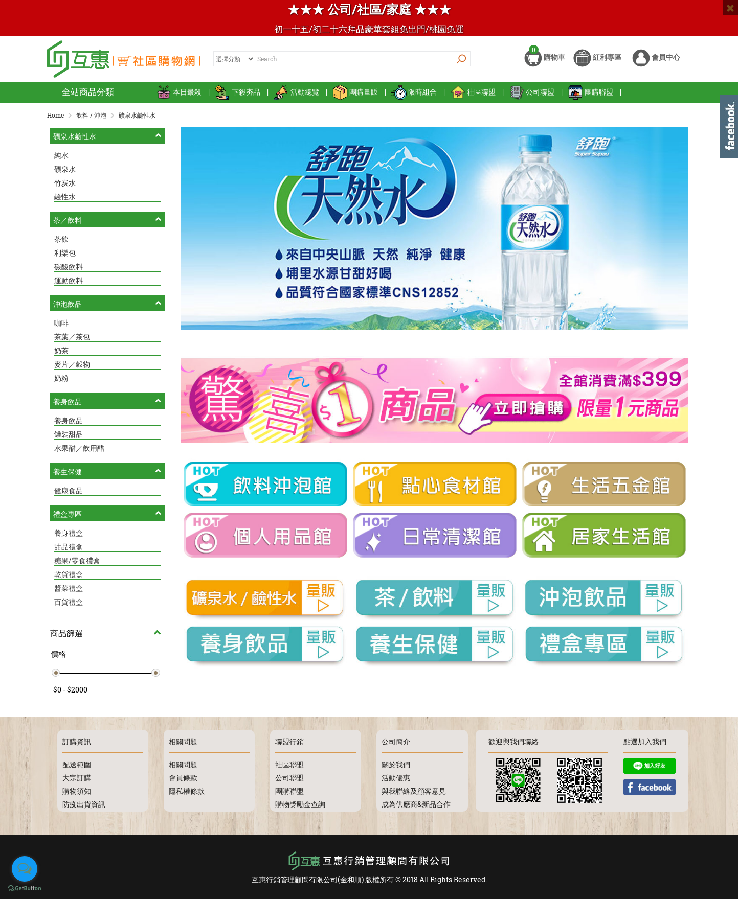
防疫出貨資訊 (83, 804)
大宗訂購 (76, 777)
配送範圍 (76, 764)
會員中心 (656, 60)
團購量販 (355, 92)
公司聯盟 (531, 92)
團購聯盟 (590, 92)
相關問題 (183, 764)
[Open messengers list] (24, 869)
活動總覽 (296, 92)
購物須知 (76, 791)
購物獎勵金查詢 (300, 804)
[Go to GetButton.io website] (24, 888)
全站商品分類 (88, 92)
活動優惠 (396, 777)
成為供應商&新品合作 (416, 804)
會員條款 (183, 777)
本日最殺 (179, 92)
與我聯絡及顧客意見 (414, 791)
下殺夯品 (237, 92)
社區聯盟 (473, 92)
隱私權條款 (187, 791)
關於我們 (396, 764)
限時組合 (414, 92)
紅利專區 (597, 60)
